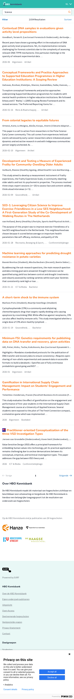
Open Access (8, 610)
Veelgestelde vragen (12, 622)
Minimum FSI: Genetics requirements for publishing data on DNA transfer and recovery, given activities (36, 340)
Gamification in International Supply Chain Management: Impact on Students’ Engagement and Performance (36, 385)
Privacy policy (28, 689)
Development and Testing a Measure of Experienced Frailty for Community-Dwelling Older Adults (36, 162)
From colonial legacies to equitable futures (30, 120)
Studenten (7, 649)
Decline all (52, 677)
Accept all (52, 672)
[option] (37, 534)
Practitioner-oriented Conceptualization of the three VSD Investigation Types (35, 432)
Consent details (10, 689)
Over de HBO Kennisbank (14, 593)
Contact (6, 633)
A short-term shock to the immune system (30, 297)
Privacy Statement (11, 627)
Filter (5, 19)
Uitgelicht (7, 604)
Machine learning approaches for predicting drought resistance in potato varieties (36, 255)
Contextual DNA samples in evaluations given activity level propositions (32, 30)
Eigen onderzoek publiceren (15, 599)
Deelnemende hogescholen (15, 616)
